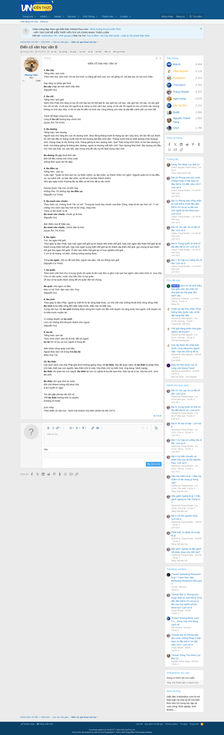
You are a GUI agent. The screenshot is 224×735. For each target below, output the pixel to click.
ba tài (90, 52)
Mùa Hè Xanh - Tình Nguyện (184, 377)
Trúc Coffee (93, 35)
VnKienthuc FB (49, 35)
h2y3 (176, 127)
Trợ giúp (183, 724)
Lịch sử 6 (175, 239)
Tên (46, 449)
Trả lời (158, 416)
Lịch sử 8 (175, 196)
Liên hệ (139, 724)
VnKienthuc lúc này (178, 672)
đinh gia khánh (119, 52)
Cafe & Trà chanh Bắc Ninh (135, 35)
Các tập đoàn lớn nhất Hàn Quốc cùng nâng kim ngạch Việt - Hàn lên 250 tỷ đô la (185, 348)
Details (149, 732)
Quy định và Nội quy (154, 724)
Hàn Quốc (175, 360)
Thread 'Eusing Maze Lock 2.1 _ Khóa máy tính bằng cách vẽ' (185, 621)
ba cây (53, 52)
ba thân (99, 52)
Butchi (176, 64)
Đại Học (72, 16)
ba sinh (82, 52)
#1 (161, 58)
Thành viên (107, 16)
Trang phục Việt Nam (180, 324)
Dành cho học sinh (178, 385)
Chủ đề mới (173, 280)
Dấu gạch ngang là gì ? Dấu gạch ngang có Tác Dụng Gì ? (185, 499)
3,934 (38, 81)
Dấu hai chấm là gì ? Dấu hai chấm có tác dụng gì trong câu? (186, 479)
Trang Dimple (181, 91)
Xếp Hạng (172, 58)
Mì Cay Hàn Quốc (110, 35)
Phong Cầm (28, 52)
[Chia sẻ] (156, 58)
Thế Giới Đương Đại (180, 340)
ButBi (176, 112)
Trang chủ (28, 16)
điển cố (107, 52)
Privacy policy (171, 724)
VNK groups (65, 35)
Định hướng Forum (100, 29)
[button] (35, 16)
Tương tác (173, 159)
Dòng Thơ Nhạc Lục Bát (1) (185, 164)
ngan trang (179, 98)
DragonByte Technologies (135, 732)
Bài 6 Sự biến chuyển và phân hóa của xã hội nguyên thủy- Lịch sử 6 (186, 459)
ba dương (63, 52)
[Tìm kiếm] (196, 16)
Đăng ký (44, 21)
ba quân (73, 52)
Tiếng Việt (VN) (45, 724)
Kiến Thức (115, 29)
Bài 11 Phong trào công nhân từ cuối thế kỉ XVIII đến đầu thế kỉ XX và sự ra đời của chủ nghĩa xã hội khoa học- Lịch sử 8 (186, 207)
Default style (28, 724)
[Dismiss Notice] (200, 29)
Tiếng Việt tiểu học (179, 491)
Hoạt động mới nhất (29, 21)
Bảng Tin (175, 304)
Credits (124, 16)
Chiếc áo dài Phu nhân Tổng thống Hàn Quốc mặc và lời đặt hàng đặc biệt (186, 312)
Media (57, 16)
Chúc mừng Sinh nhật (181, 173)
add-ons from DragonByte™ (104, 732)
